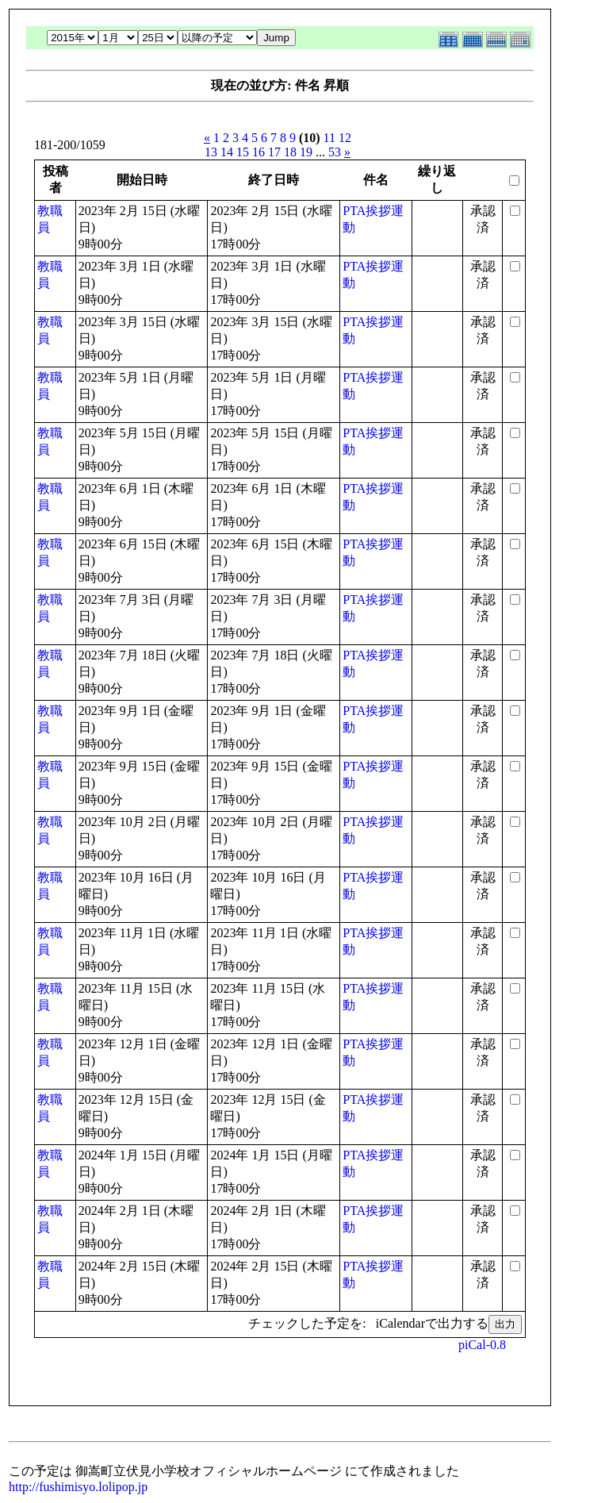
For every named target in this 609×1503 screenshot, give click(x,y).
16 (258, 152)
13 (211, 152)
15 (242, 152)
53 (334, 152)
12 (345, 137)
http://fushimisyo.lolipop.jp (78, 1486)
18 (290, 152)
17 (274, 152)
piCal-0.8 (482, 1344)
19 (306, 152)
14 (226, 152)
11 (329, 137)
